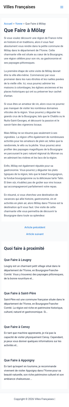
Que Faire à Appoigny (19, 360)
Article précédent (35, 227)
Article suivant (35, 234)
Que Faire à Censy (17, 327)
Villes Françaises (19, 6)
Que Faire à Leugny (17, 260)
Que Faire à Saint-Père (20, 293)
